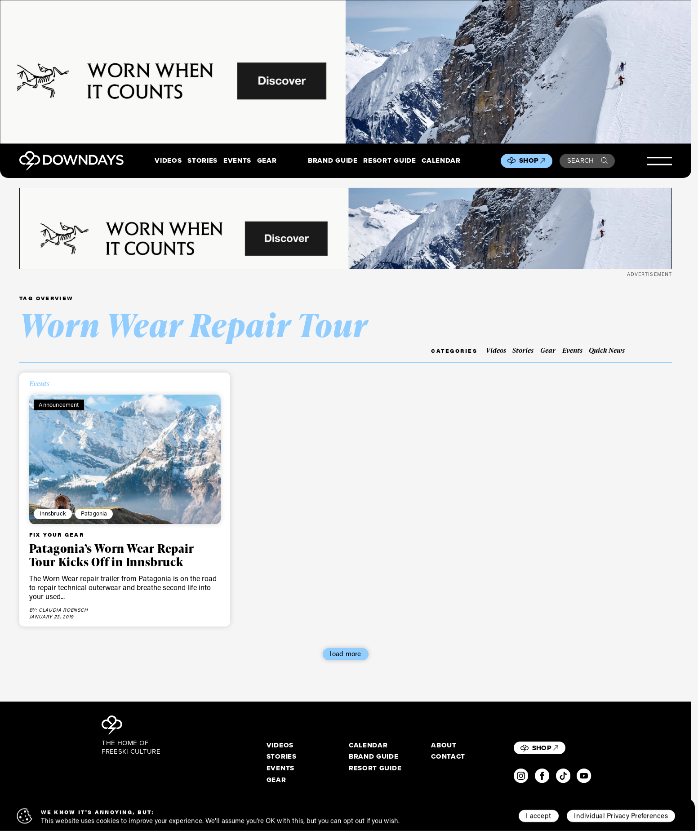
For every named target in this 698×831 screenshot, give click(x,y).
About (443, 745)
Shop (532, 160)
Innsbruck (53, 513)
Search (587, 160)
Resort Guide (389, 160)
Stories (202, 160)
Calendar (441, 160)
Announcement (59, 404)
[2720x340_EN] (345, 228)
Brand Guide (332, 160)
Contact (448, 756)
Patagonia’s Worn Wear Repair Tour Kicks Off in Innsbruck (111, 555)
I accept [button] (538, 815)
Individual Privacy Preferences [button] (620, 815)
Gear (267, 160)
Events (237, 160)
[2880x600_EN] (345, 72)
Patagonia (94, 513)
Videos (168, 160)
